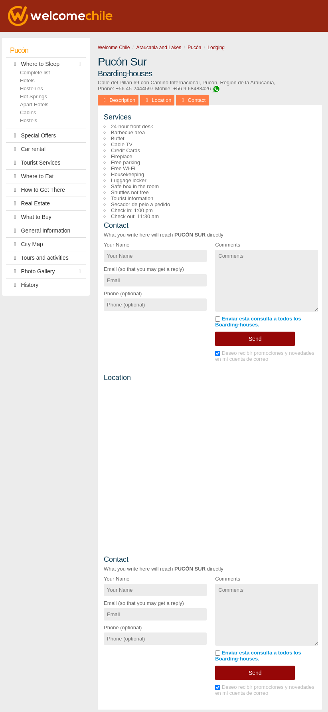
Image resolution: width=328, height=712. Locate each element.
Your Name (117, 245)
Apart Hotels (34, 104)
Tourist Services (35, 163)
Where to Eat (31, 176)
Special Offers (33, 135)
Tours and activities (39, 258)
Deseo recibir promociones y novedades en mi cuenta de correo (264, 356)
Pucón (19, 50)
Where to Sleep (47, 64)
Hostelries (31, 88)
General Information (40, 231)
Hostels (28, 120)
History (24, 285)
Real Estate (30, 203)
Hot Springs (33, 96)
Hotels (27, 81)
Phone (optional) (123, 293)
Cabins (28, 112)
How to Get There (37, 190)
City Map (26, 244)
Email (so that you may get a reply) (144, 269)
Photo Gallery (47, 271)
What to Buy (30, 217)
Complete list (35, 73)
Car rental (27, 149)
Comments (227, 245)
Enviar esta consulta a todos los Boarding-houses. (258, 322)
